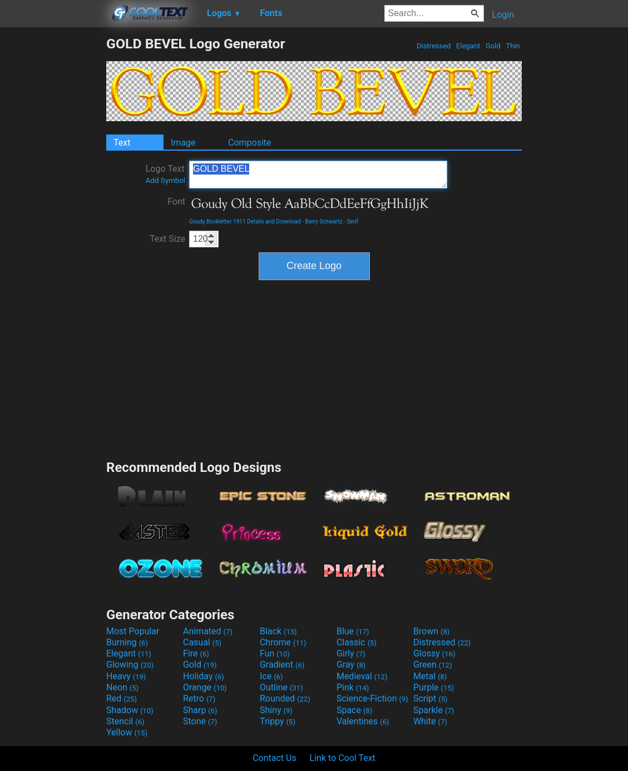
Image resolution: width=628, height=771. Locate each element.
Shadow (130, 710)
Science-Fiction (372, 698)
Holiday (203, 676)
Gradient (282, 664)
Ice (271, 676)
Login (503, 14)
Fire (196, 653)
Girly (351, 653)
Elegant (468, 46)
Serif (352, 221)
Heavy (126, 676)
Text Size (167, 238)
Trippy (277, 721)
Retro (199, 698)
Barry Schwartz (323, 221)
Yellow (126, 732)
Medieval (362, 676)
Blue (353, 631)
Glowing (130, 664)
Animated (208, 631)
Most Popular (133, 631)
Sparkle (433, 710)
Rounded (285, 698)
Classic (357, 642)
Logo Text (165, 174)
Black (278, 631)
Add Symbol (165, 180)
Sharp (200, 710)
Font (176, 201)
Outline (281, 687)
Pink (353, 687)
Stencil (125, 721)
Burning (127, 642)
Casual (202, 642)
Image (183, 142)
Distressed (434, 46)
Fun (275, 653)
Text (121, 142)
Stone (200, 721)
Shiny (276, 710)
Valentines (363, 721)
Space (354, 710)
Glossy (434, 653)
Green (432, 664)
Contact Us (274, 758)
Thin (513, 46)
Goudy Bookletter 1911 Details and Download (245, 221)
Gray (351, 664)
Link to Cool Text (342, 758)
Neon (122, 687)
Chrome (283, 642)
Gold (493, 46)
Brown (431, 631)
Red (121, 698)
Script (430, 698)
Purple (433, 687)
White (430, 721)
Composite (249, 142)
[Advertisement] (52, 202)
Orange (205, 687)
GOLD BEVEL (318, 174)
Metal (430, 676)
